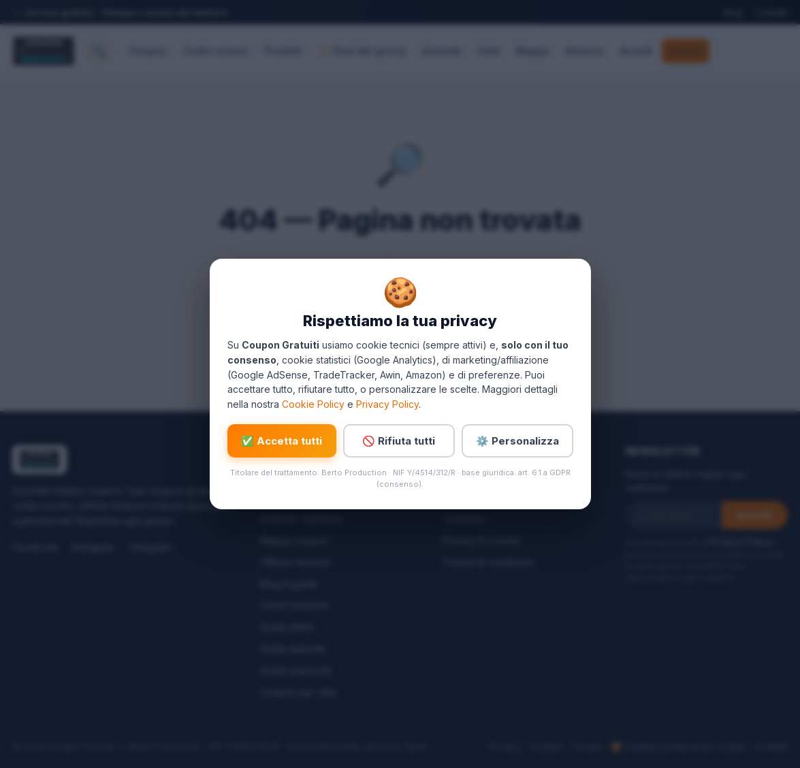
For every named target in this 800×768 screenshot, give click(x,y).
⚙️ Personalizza (517, 440)
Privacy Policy (387, 404)
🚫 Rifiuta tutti (398, 440)
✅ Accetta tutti (281, 440)
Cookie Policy (313, 404)
